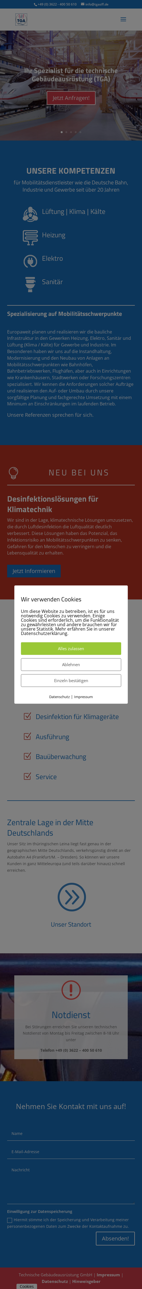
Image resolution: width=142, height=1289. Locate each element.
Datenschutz (59, 696)
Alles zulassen (71, 648)
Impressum (83, 696)
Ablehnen (71, 664)
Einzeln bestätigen (71, 680)
